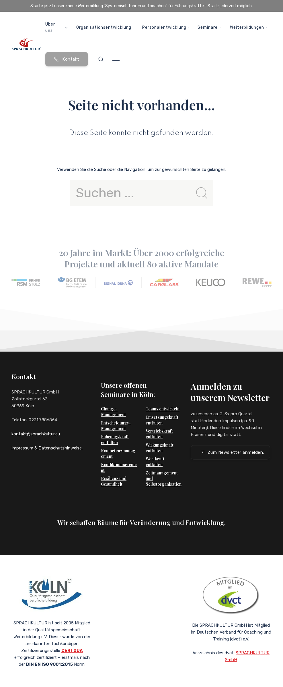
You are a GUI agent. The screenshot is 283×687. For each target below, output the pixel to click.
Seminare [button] (209, 27)
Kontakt (66, 59)
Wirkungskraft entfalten (159, 439)
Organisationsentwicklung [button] (103, 27)
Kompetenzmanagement (118, 445)
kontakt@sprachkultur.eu (35, 434)
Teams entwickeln (162, 400)
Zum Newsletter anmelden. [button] (231, 444)
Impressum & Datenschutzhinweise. (47, 448)
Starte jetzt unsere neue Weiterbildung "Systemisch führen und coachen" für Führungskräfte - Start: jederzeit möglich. (141, 5)
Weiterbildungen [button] (248, 27)
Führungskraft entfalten (115, 431)
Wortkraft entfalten (155, 453)
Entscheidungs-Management (116, 417)
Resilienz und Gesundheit (113, 472)
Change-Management (113, 403)
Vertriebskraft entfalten (159, 425)
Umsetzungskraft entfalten (162, 411)
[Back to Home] (26, 43)
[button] (101, 59)
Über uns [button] (56, 27)
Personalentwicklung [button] (165, 27)
